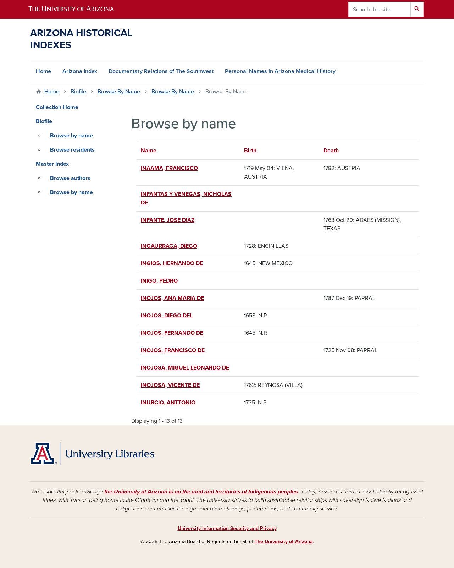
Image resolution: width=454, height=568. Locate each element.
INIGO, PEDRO (159, 280)
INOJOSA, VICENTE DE (170, 385)
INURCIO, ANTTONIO (168, 402)
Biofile (78, 91)
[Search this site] (379, 9)
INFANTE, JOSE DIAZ (167, 220)
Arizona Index (79, 71)
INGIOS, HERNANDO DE (172, 263)
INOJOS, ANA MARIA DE (172, 298)
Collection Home (57, 107)
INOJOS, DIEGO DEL (167, 315)
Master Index (52, 164)
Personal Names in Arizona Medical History (280, 71)
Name (152, 150)
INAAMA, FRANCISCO (169, 168)
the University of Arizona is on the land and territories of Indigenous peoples (201, 491)
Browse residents (72, 149)
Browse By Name (119, 91)
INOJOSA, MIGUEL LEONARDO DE (185, 367)
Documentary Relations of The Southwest (161, 71)
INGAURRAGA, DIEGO (169, 246)
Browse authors (70, 178)
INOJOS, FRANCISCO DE (173, 350)
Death (331, 150)
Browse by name (71, 135)
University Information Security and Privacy (227, 528)
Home (43, 71)
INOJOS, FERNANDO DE (172, 333)
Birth (250, 150)
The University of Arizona (284, 542)
